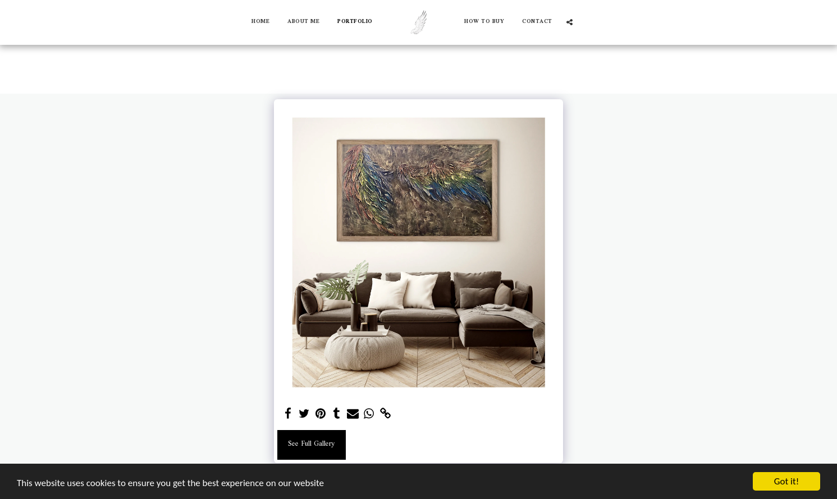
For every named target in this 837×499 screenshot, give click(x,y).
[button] (569, 22)
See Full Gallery (311, 444)
